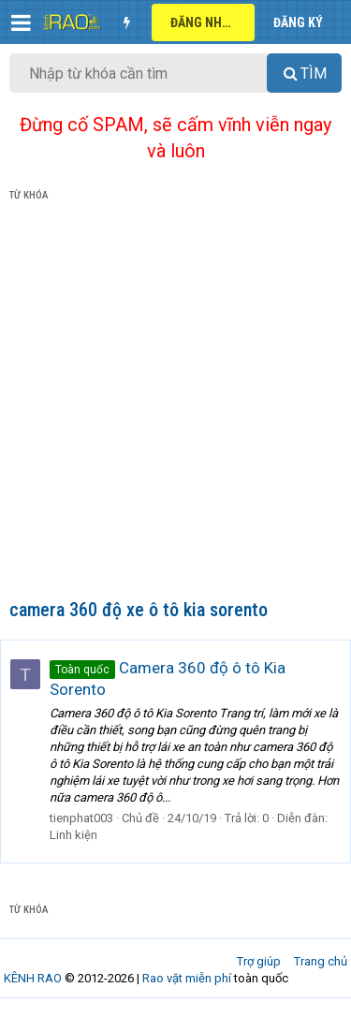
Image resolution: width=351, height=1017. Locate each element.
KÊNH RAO (33, 978)
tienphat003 (81, 818)
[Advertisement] (175, 404)
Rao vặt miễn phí (186, 978)
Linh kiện (73, 835)
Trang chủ (320, 961)
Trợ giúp (259, 961)
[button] (21, 22)
